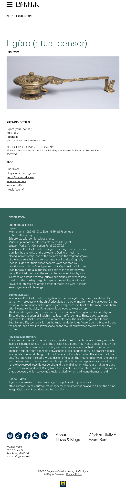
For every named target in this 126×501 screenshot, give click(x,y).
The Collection (22, 16)
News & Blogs (68, 439)
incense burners (16, 181)
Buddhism (13, 168)
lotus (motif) (14, 185)
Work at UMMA (102, 435)
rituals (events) (15, 189)
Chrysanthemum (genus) (22, 173)
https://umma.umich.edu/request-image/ (34, 385)
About (61, 435)
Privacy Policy (74, 474)
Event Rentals (100, 439)
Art (9, 16)
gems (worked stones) (20, 177)
